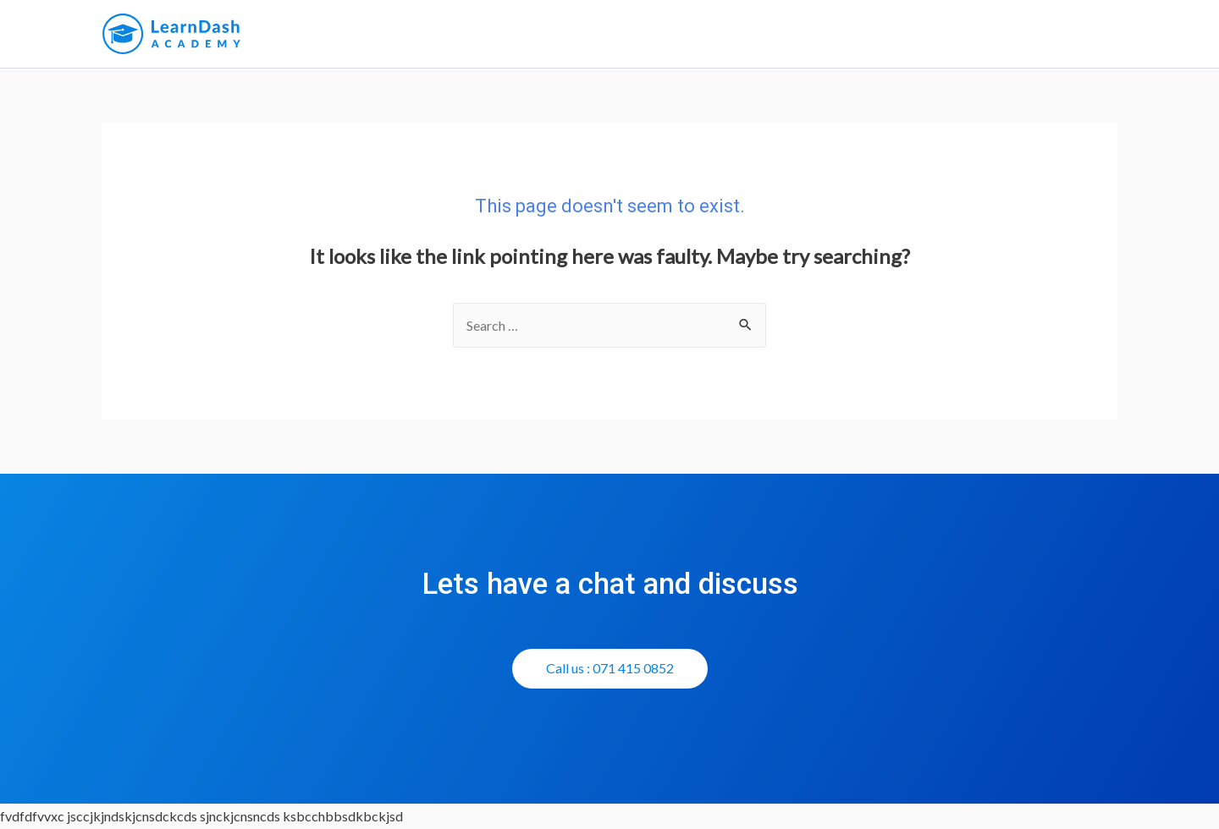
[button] (610, 669)
